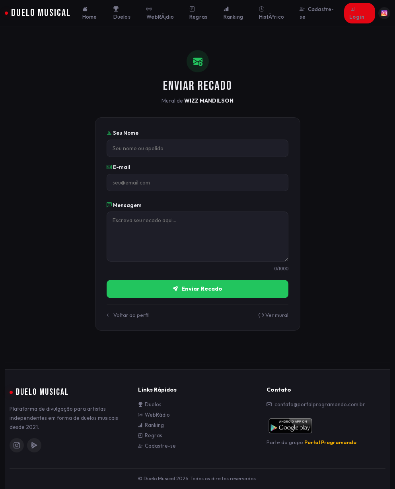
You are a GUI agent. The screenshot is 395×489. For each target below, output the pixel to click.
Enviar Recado (197, 289)
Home (89, 13)
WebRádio (154, 414)
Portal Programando (330, 442)
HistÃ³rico (271, 13)
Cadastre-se (317, 13)
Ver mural (273, 315)
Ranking (233, 13)
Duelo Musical (38, 13)
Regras (198, 13)
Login (356, 13)
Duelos (121, 13)
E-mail (118, 167)
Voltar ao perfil (128, 315)
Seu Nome (122, 133)
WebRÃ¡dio (160, 13)
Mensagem (124, 205)
